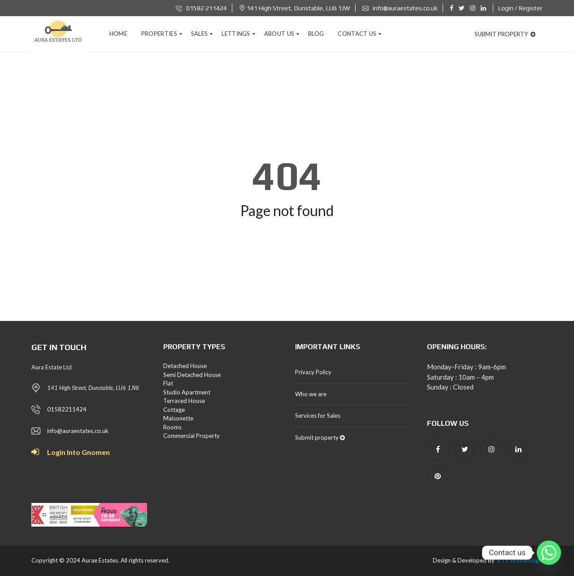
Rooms (172, 427)
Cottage (174, 409)
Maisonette (178, 418)
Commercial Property (191, 435)
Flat (168, 383)
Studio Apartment (186, 392)
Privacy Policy (313, 372)
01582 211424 (201, 8)
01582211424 (67, 409)
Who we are (310, 394)
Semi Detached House (192, 374)
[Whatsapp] (549, 553)
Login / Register (520, 8)
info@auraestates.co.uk (400, 8)
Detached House (185, 365)
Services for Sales (317, 415)
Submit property (504, 34)
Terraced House (184, 400)
